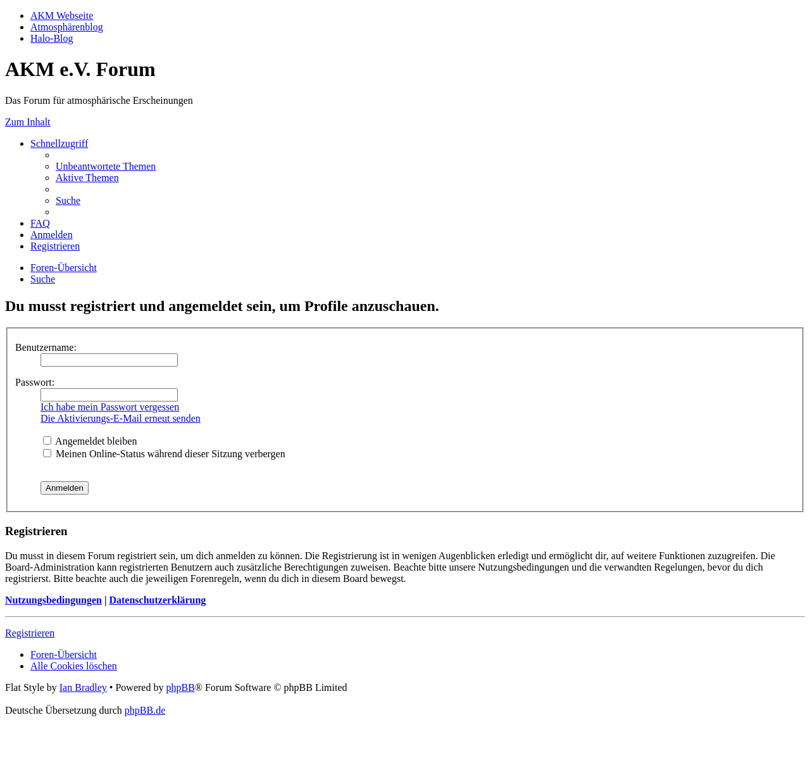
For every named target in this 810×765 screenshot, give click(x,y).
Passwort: (34, 382)
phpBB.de (145, 710)
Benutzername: (46, 347)
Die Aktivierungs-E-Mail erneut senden (120, 418)
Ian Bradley (83, 687)
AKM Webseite (61, 15)
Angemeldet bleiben (90, 441)
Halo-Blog (51, 38)
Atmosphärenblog (66, 27)
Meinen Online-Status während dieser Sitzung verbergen (164, 453)
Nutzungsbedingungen (53, 600)
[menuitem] (106, 166)
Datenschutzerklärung (157, 600)
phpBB (180, 687)
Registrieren (29, 633)
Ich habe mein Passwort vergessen (109, 406)
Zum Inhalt (28, 122)
